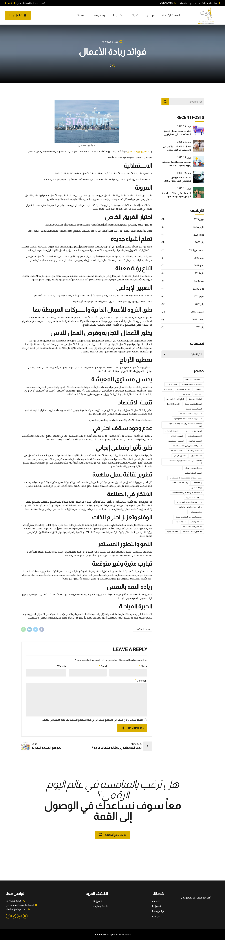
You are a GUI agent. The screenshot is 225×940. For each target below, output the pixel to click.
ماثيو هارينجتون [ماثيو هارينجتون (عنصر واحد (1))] (196, 512)
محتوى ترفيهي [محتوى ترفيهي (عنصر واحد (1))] (196, 522)
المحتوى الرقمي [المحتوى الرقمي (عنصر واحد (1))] (180, 456)
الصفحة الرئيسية (171, 15)
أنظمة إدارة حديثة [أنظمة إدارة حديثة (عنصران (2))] (195, 399)
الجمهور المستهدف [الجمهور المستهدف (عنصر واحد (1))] (176, 441)
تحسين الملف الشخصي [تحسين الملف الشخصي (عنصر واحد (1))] (193, 473)
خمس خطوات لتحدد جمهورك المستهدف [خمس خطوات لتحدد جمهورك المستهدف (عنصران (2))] (186, 478)
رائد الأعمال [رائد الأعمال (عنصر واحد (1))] (197, 483)
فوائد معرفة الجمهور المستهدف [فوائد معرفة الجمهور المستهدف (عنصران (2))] (189, 502)
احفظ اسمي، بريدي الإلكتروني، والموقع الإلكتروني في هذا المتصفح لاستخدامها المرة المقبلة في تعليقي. (92, 719)
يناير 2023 (199, 304)
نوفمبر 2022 (198, 319)
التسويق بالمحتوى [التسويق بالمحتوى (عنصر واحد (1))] (195, 436)
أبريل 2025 (199, 219)
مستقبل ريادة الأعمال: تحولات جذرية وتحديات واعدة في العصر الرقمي (176, 165)
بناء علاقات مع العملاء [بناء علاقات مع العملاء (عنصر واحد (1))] (193, 468)
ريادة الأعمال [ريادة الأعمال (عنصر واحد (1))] (196, 488)
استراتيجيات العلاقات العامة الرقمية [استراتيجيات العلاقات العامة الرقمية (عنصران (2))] (188, 419)
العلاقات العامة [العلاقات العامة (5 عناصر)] (177, 451)
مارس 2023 (198, 288)
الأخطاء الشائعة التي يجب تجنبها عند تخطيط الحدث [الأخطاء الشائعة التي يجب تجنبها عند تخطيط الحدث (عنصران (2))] (185, 424)
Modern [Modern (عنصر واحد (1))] (168, 389)
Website (61, 666)
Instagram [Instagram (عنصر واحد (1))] (172, 384)
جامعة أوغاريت (100, 906)
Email (103, 666)
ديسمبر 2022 (197, 312)
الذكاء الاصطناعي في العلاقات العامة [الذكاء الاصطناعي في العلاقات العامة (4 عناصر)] (187, 446)
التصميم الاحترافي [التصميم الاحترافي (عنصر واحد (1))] (176, 436)
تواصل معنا (99, 15)
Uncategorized (110, 41)
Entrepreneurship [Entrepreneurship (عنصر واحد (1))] (192, 384)
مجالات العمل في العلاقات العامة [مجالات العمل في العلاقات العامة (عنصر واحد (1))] (189, 517)
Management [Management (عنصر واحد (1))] (183, 389)
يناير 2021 (200, 327)
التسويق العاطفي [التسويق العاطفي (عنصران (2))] (172, 431)
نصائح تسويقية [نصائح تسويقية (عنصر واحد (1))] (172, 531)
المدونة (81, 15)
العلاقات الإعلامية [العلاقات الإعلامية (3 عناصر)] (195, 451)
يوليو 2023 (199, 258)
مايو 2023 (199, 273)
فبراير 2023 (199, 296)
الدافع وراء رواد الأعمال (138, 151)
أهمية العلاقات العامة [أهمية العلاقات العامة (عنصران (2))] (193, 404)
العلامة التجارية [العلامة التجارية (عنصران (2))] (196, 456)
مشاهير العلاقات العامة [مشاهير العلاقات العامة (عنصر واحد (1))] (192, 531)
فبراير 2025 (199, 234)
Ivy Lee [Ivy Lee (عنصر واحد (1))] (198, 389)
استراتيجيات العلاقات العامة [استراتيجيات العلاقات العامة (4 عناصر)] (191, 414)
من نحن (150, 15)
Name (143, 666)
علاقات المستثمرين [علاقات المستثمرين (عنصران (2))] (194, 497)
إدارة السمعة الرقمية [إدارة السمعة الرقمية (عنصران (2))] (194, 409)
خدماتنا (134, 15)
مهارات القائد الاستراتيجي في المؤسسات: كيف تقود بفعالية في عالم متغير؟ (177, 150)
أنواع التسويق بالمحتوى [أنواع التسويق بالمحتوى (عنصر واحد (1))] (175, 399)
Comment (141, 680)
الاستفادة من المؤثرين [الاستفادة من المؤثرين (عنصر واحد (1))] (193, 431)
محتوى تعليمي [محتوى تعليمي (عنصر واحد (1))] (180, 522)
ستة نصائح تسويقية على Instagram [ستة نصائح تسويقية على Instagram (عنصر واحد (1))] (187, 492)
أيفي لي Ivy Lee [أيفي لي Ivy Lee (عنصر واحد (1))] (173, 404)
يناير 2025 (199, 242)
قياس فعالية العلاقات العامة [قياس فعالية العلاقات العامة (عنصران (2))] (190, 507)
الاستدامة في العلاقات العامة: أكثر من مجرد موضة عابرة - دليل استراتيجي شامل (176, 196)
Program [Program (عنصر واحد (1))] (185, 394)
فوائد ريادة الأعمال (142, 629)
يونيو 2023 (199, 265)
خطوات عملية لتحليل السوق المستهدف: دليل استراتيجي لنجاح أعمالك (177, 134)
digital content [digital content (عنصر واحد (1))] (193, 380)
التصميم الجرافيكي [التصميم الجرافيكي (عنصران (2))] (195, 441)
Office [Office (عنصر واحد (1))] (198, 394)
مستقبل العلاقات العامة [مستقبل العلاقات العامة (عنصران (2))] (192, 527)
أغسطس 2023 (196, 250)
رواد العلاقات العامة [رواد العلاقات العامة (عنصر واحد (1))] (180, 483)
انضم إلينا (118, 15)
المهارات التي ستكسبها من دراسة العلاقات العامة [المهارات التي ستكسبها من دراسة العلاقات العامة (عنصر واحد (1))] (185, 461)
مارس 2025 (198, 227)
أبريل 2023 (199, 281)
